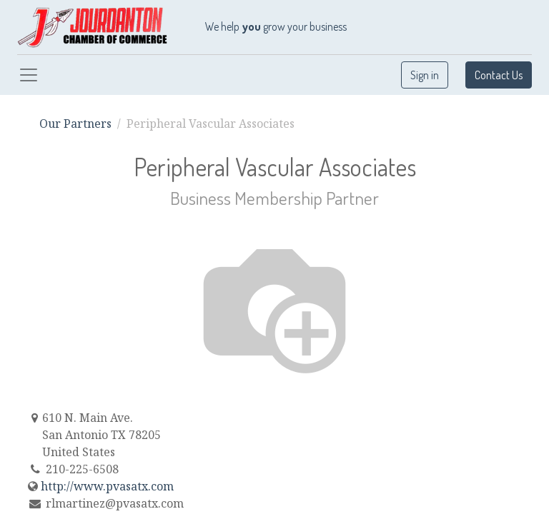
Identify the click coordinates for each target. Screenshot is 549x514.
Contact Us (499, 75)
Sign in (424, 75)
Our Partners (75, 123)
